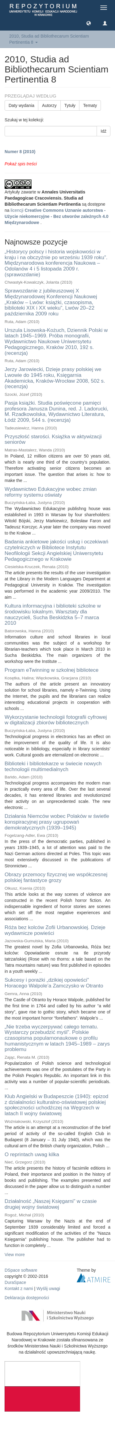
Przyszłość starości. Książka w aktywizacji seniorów (53, 439)
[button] (88, 23)
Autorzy (49, 105)
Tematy (90, 105)
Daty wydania (21, 105)
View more (15, 1254)
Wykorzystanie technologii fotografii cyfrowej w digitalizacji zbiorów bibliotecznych (56, 720)
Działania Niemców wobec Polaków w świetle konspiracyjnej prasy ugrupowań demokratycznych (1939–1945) (57, 821)
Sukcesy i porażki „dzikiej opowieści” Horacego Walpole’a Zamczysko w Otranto (54, 983)
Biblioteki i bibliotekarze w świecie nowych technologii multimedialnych (53, 766)
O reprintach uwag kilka (32, 1154)
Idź (103, 131)
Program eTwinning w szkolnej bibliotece (51, 670)
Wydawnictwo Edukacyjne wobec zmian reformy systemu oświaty (51, 492)
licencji (56, 216)
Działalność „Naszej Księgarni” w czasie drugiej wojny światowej (51, 1204)
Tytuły (70, 105)
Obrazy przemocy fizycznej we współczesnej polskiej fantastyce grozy (56, 877)
